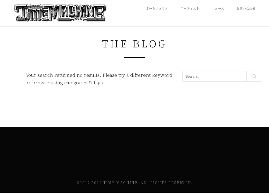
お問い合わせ (246, 8)
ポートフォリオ (157, 8)
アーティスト (189, 8)
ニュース (217, 8)
